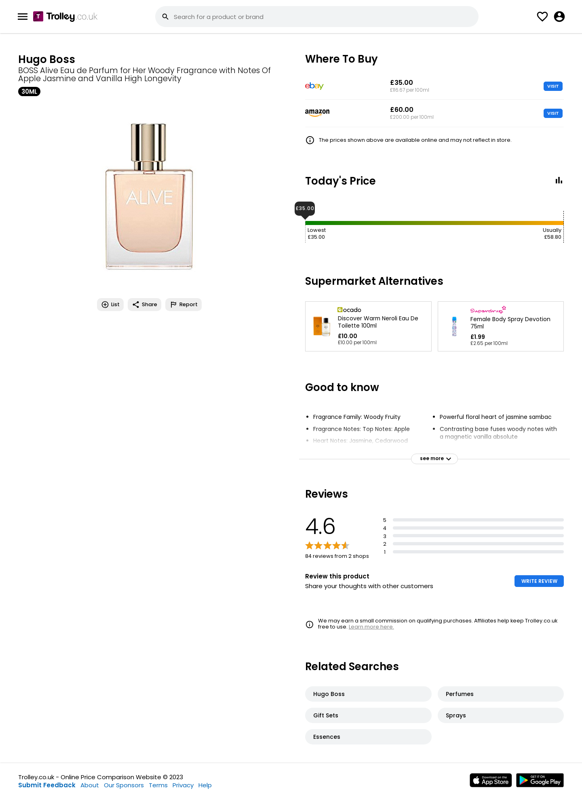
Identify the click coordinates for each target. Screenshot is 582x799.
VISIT (553, 86)
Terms (158, 785)
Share (144, 305)
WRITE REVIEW (539, 581)
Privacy (183, 785)
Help (205, 785)
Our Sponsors (124, 785)
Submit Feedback (47, 785)
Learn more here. (371, 627)
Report (183, 305)
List (110, 305)
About (89, 785)
